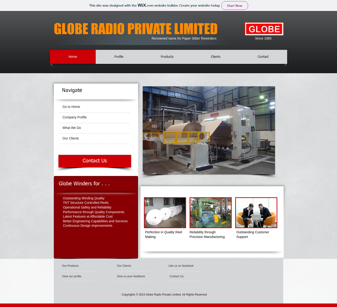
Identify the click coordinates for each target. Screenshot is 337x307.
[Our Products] (74, 265)
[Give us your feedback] (131, 276)
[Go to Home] (95, 106)
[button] (181, 265)
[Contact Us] (95, 161)
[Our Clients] (95, 138)
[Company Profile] (94, 117)
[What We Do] (95, 128)
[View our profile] (76, 276)
